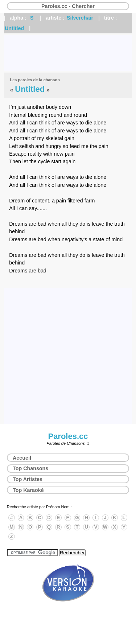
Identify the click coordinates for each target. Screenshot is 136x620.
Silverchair (80, 18)
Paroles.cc (68, 436)
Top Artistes (27, 479)
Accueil (22, 458)
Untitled (14, 28)
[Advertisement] (68, 53)
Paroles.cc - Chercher (68, 6)
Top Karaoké (28, 490)
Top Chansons (30, 468)
